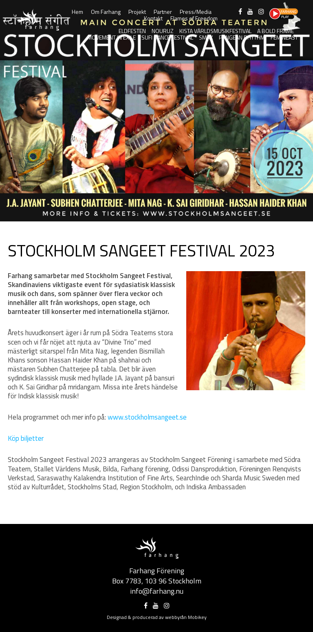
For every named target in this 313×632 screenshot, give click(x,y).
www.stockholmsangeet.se (147, 417)
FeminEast (284, 37)
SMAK (206, 37)
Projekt (137, 11)
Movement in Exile (111, 37)
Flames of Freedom (194, 18)
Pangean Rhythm (242, 37)
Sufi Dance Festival (167, 37)
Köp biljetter (26, 438)
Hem (77, 11)
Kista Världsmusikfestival (215, 31)
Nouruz (163, 31)
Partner (163, 11)
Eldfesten (132, 31)
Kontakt (153, 18)
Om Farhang (106, 11)
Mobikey (197, 617)
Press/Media (196, 11)
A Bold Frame (275, 31)
